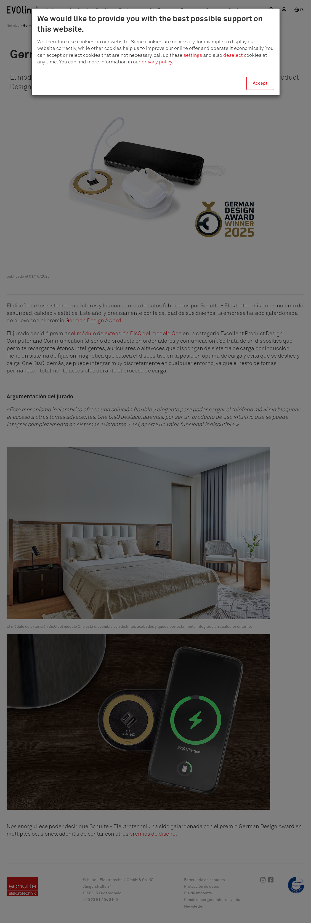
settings (193, 55)
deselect (233, 55)
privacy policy (157, 62)
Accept (260, 83)
